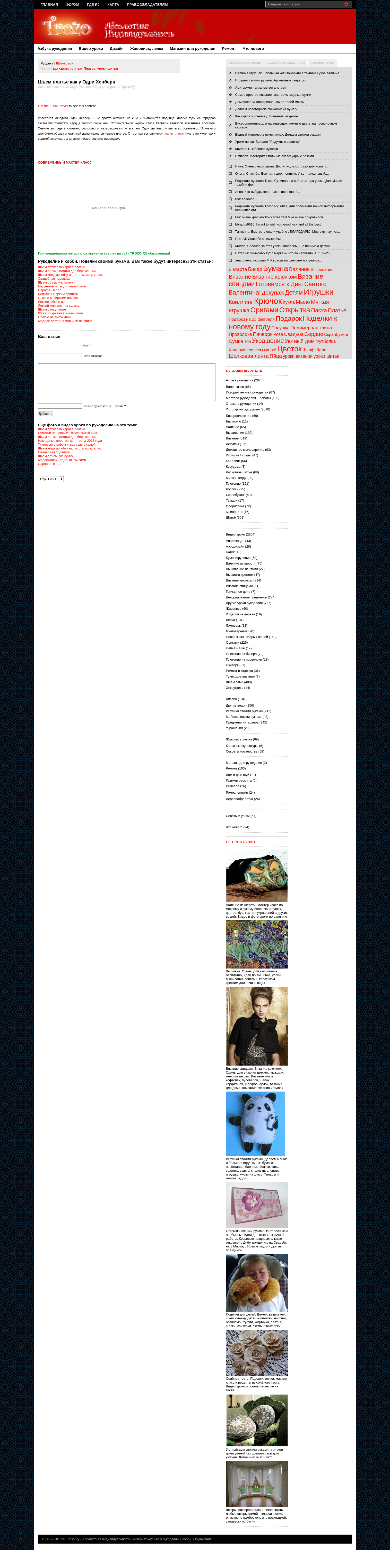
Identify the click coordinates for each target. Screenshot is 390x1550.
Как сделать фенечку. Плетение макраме (266, 116)
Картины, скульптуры (242, 746)
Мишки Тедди (236, 478)
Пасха (319, 310)
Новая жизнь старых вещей (247, 637)
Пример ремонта (239, 780)
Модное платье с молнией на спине (65, 321)
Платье (90, 68)
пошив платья (173, 133)
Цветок (289, 348)
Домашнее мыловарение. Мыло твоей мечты (270, 102)
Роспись (232, 489)
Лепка (230, 620)
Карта (113, 5)
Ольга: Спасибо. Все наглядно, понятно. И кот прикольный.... (282, 173)
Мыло (303, 302)
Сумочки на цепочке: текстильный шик (67, 441)
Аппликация (235, 541)
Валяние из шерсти (241, 563)
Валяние (299, 269)
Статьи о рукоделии (241, 404)
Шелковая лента (249, 356)
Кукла (289, 302)
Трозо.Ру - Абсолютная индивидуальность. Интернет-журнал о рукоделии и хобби (129, 1539)
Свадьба (294, 334)
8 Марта (238, 269)
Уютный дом (299, 341)
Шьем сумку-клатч (52, 309)
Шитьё (231, 517)
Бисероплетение (239, 416)
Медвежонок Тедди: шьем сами (62, 286)
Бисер (255, 269)
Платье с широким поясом (58, 298)
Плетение (233, 483)
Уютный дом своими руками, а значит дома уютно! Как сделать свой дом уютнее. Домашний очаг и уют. (257, 1451)
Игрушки (319, 292)
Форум (72, 5)
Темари (231, 500)
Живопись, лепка (146, 48)
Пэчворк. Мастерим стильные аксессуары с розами (274, 156)
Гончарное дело (238, 592)
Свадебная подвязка (54, 278)
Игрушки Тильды (239, 455)
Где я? (93, 5)
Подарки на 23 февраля (252, 319)
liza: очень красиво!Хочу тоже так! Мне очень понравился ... (281, 217)
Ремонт (229, 48)
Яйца (276, 356)
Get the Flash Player (53, 106)
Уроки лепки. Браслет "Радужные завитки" (267, 142)
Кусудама (233, 466)
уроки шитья (107, 68)
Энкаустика (235, 688)
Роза (278, 334)
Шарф (309, 350)
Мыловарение (237, 631)
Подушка (280, 327)
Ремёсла (232, 786)
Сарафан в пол (50, 290)
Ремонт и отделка (239, 671)
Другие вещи (236, 705)
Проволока (240, 334)
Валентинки (235, 387)
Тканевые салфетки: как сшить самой (67, 452)
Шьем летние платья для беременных (67, 271)
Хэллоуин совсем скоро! (252, 349)
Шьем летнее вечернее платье (61, 267)
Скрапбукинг (336, 334)
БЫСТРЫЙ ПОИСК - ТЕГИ (285, 63)
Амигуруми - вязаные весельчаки (260, 87)
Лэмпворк (233, 625)
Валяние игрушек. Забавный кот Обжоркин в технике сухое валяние (287, 73)
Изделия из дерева (240, 614)
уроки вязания (298, 356)
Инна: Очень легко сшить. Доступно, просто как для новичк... (282, 166)
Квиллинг (241, 302)
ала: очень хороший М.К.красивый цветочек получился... (278, 260)
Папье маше (235, 648)
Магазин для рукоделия (192, 48)
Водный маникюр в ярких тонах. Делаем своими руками (278, 134)
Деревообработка (239, 799)
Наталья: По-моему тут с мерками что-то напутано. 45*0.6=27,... (284, 253)
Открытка (294, 310)
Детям (294, 292)
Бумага (275, 268)
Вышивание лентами (242, 569)
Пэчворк (262, 334)
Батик (230, 552)
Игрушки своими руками (244, 711)
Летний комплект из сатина (59, 305)
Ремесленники (237, 792)
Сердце (313, 334)
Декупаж (273, 292)
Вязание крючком (274, 277)
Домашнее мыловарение (245, 450)
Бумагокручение (238, 558)
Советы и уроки (238, 816)
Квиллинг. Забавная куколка (256, 149)
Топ (247, 341)
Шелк (320, 349)
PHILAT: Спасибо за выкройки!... (259, 239)
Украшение (268, 340)
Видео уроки (91, 48)
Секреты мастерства (242, 751)
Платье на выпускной (54, 317)
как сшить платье (67, 68)
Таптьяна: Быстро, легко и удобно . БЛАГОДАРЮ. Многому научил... (287, 231)
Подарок (288, 318)
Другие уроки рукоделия (244, 603)
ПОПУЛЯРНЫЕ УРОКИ (245, 63)
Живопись (233, 608)
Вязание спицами (239, 586)
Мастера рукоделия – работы (248, 398)
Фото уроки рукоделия (243, 409)
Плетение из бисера (241, 654)
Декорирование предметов (246, 597)
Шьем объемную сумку (55, 282)
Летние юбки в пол (52, 302)
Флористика (235, 506)
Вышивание (322, 269)
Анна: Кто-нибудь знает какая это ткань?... (267, 192)
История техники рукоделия (247, 392)
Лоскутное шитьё (239, 472)
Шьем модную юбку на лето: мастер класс (70, 275)
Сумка (236, 341)
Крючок (268, 301)
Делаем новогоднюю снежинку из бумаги (266, 109)
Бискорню (233, 421)
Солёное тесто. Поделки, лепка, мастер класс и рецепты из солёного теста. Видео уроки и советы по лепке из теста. (257, 1382)
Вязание (240, 277)
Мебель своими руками (244, 717)
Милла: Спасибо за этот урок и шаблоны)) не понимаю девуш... (284, 246)
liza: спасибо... (246, 199)
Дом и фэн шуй (237, 775)
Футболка (325, 341)
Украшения (234, 728)
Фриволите (234, 512)
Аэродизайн (235, 546)
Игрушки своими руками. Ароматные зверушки (271, 80)
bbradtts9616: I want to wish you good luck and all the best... (279, 224)
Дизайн (117, 48)
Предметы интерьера (242, 722)
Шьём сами (64, 63)
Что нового (253, 48)
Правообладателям (147, 5)
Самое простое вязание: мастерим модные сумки (273, 95)
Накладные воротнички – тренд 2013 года (70, 448)
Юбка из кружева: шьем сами (60, 313)
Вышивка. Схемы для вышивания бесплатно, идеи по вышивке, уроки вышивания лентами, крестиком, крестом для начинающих (257, 975)
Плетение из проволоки (244, 659)
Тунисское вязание (240, 676)
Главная (49, 5)
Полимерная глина (311, 327)
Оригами (264, 310)
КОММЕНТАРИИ (322, 63)
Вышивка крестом (239, 575)
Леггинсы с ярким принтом (58, 294)
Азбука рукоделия (55, 48)
